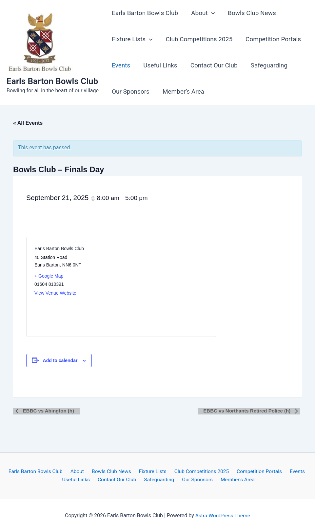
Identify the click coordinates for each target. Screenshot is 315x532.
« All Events (28, 123)
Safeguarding (266, 65)
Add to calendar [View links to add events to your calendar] (60, 360)
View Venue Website (55, 293)
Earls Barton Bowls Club (52, 81)
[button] (210, 13)
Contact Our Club (212, 65)
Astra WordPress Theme (222, 515)
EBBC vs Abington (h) (45, 410)
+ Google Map (48, 276)
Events (120, 65)
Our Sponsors (130, 91)
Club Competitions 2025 (198, 39)
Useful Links (159, 65)
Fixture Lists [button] (131, 39)
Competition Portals (271, 39)
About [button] (202, 13)
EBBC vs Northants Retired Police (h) (250, 410)
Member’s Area (182, 91)
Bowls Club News (250, 13)
